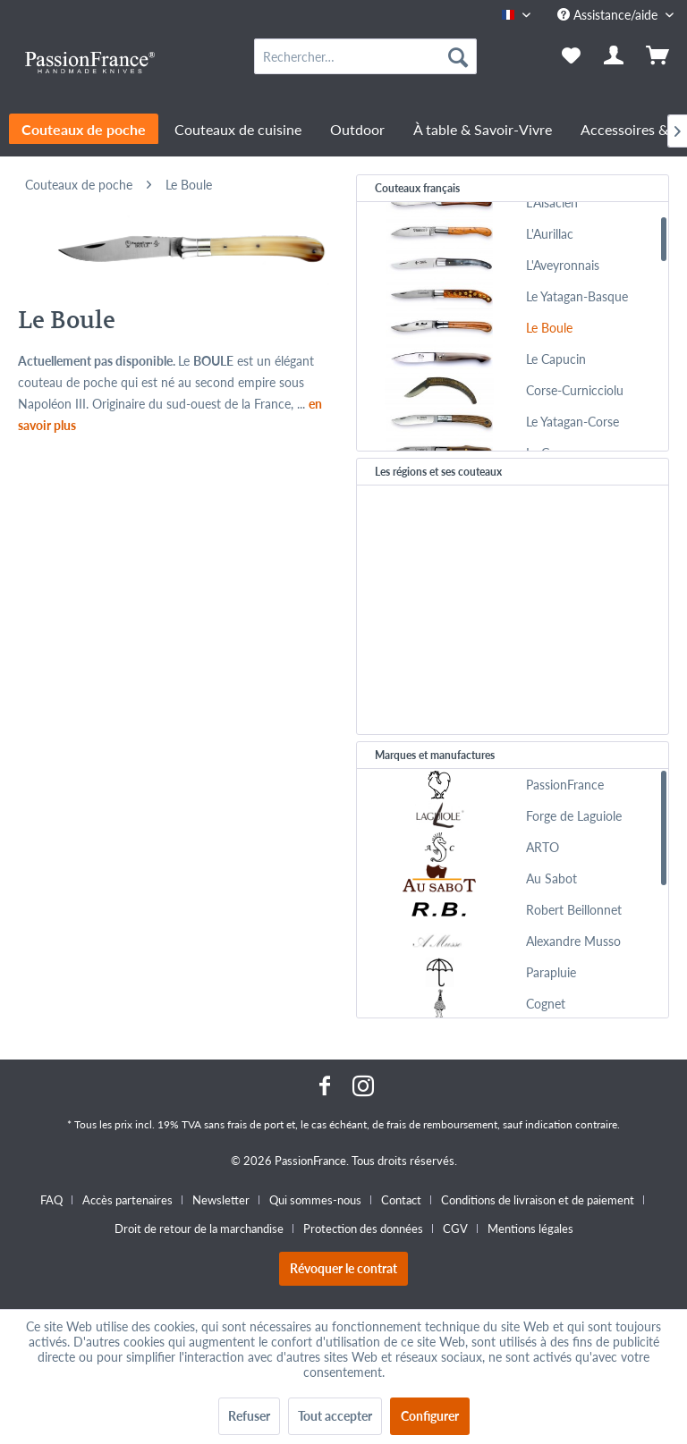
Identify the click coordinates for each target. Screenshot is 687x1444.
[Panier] (658, 56)
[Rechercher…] (366, 56)
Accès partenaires (127, 1200)
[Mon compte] (614, 56)
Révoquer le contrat (343, 1268)
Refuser (249, 1415)
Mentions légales (530, 1228)
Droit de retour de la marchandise (199, 1228)
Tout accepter (335, 1415)
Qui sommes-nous (315, 1200)
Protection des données (363, 1228)
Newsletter (221, 1200)
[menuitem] (366, 56)
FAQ (51, 1200)
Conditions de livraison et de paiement (537, 1200)
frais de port (255, 1124)
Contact (401, 1200)
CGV (455, 1228)
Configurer (430, 1415)
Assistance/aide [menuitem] (609, 14)
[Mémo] (571, 56)
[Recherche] (458, 56)
